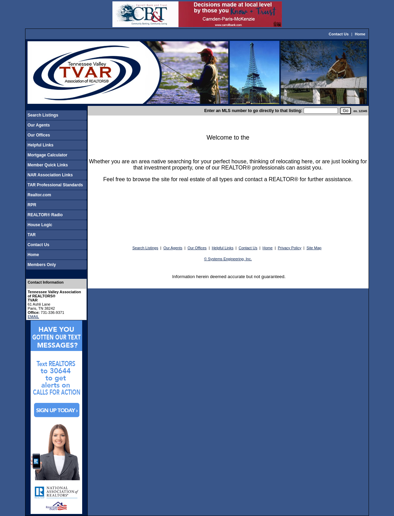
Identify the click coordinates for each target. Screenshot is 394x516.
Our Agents (39, 125)
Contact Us (339, 34)
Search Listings (43, 115)
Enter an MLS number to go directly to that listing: (253, 110)
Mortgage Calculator (47, 155)
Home (360, 34)
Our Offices (39, 135)
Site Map (314, 248)
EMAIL (33, 317)
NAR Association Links (50, 175)
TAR (32, 234)
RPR (32, 204)
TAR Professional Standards (55, 185)
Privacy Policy (289, 248)
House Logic (40, 224)
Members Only (42, 264)
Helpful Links (40, 145)
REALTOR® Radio (45, 214)
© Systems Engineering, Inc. (228, 259)
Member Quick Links (48, 165)
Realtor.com (39, 195)
